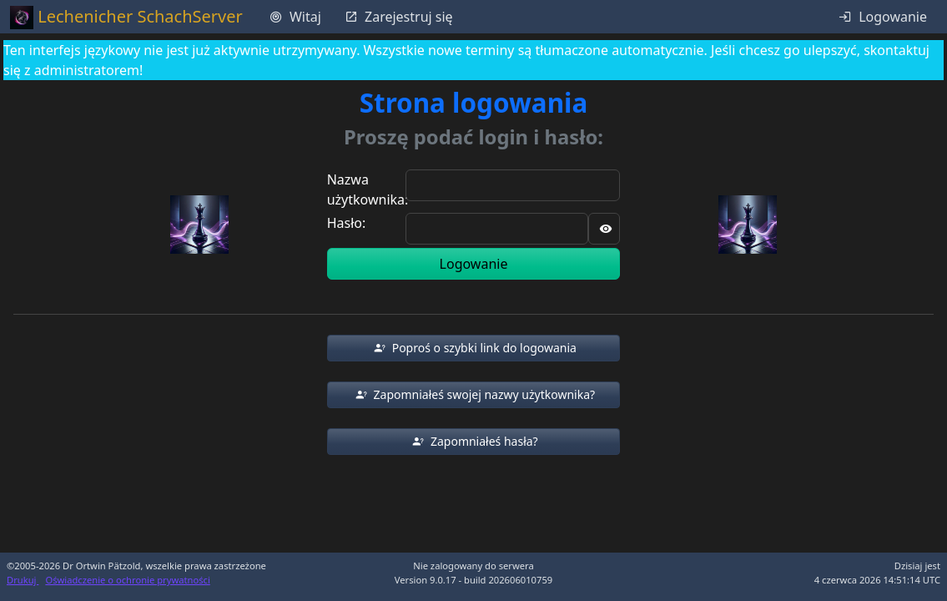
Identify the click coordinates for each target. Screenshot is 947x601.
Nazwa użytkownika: (368, 189)
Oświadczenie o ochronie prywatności (127, 579)
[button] (474, 348)
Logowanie (474, 264)
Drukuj (22, 579)
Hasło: (346, 223)
